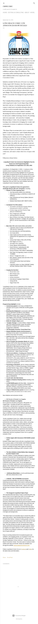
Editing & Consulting (16, 12)
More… (32, 12)
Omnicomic (8, 6)
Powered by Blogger (19, 616)
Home (5, 12)
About (27, 12)
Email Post (10, 557)
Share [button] (4, 557)
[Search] (34, 3)
